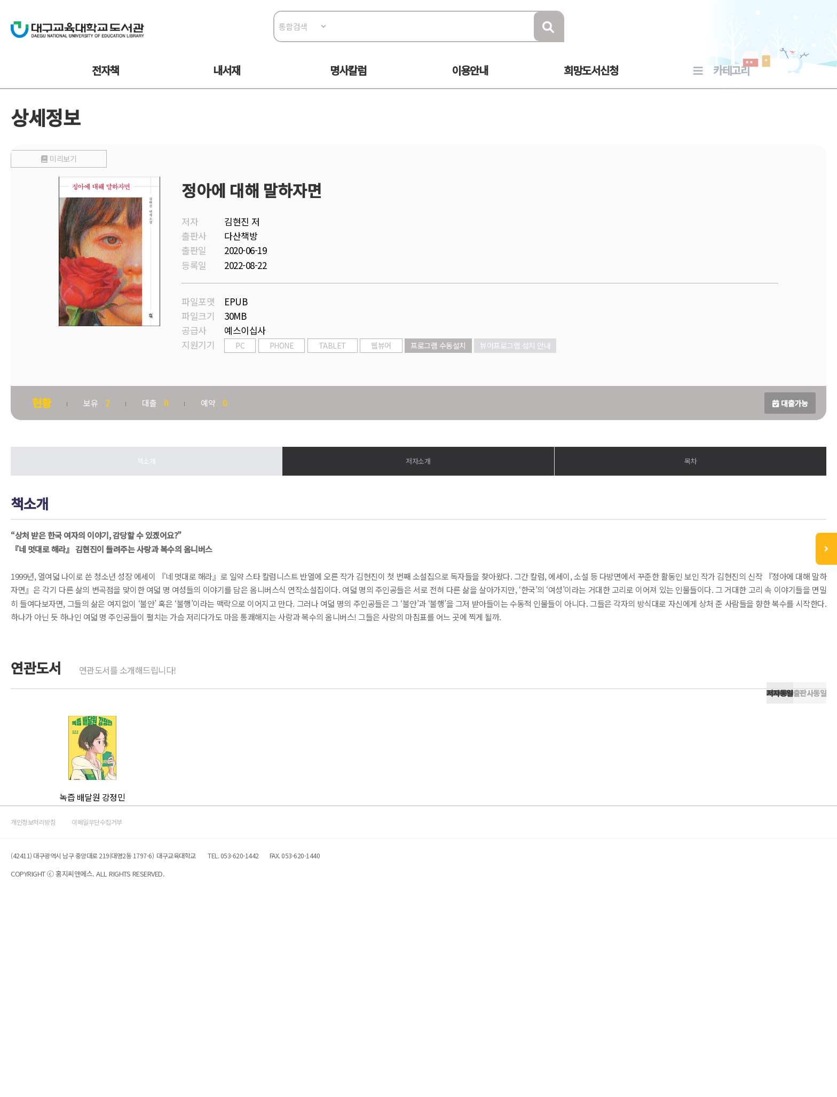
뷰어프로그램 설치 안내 (549, 372)
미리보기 (148, 369)
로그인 (784, 40)
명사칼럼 (348, 81)
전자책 (105, 81)
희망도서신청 (591, 81)
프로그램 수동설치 (472, 372)
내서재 (226, 81)
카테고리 (731, 81)
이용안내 (470, 81)
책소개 (169, 490)
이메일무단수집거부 (164, 993)
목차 (667, 490)
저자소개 (418, 490)
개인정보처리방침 (78, 993)
